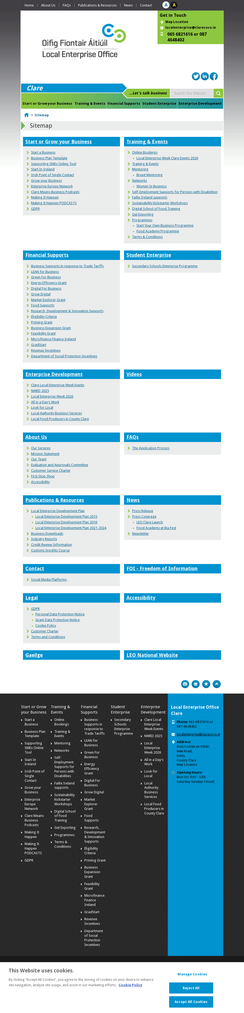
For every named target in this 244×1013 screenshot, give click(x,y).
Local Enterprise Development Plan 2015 (66, 516)
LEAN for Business (45, 272)
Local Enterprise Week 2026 (52, 396)
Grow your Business (46, 181)
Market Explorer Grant (48, 300)
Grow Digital (41, 294)
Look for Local (42, 407)
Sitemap (42, 115)
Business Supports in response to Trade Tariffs (67, 266)
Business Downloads (47, 534)
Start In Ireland (43, 169)
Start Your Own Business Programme (164, 225)
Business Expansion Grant (51, 328)
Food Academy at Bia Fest (156, 528)
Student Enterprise (159, 103)
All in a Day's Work (45, 402)
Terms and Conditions (48, 637)
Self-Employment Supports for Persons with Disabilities (175, 192)
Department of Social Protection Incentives (64, 356)
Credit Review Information (51, 545)
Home (29, 5)
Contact (146, 5)
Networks (139, 181)
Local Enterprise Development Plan (58, 511)
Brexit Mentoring (149, 175)
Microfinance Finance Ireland (53, 339)
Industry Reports (44, 539)
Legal (31, 597)
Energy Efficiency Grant (48, 283)
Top (217, 684)
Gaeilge (34, 655)
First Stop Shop (43, 476)
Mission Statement (45, 454)
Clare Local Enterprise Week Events (57, 385)
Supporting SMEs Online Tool (53, 164)
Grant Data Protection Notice (57, 620)
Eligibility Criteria (44, 317)
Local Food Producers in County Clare (60, 419)
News (128, 5)
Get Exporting (142, 214)
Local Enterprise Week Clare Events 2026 (167, 158)
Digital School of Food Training (156, 209)
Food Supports (42, 305)
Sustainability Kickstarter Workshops (160, 203)
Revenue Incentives (46, 350)
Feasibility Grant (43, 333)
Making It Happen (45, 197)
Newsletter (140, 534)
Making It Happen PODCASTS (54, 203)
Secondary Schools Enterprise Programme (165, 266)
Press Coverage (144, 516)
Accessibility (40, 482)
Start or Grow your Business (47, 103)
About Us (48, 5)
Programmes (142, 220)
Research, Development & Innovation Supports (67, 311)
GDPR (35, 209)
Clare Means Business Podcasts (55, 192)
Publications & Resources (97, 5)
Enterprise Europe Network (52, 186)
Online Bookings (145, 152)
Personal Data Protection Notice (60, 614)
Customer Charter (45, 631)
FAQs (67, 5)
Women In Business (151, 186)
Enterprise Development (200, 103)
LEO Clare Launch (149, 522)
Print (185, 684)
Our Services (41, 448)
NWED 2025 (40, 391)
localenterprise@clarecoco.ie (190, 27)
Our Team (38, 459)
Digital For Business (46, 288)
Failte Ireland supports (149, 197)
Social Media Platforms (49, 580)
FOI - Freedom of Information (162, 568)
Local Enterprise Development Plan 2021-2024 (70, 528)
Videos (134, 374)
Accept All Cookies (191, 1005)
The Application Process (150, 448)
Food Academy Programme (157, 231)
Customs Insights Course (50, 550)
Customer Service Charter (51, 470)
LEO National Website (152, 655)
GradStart (38, 345)
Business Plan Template (49, 158)
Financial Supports (124, 103)
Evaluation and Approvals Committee (59, 465)
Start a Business (43, 152)
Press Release (142, 511)
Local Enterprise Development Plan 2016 (66, 522)
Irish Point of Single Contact (52, 175)
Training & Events (90, 103)
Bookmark (206, 684)
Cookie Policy (45, 625)
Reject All (191, 991)
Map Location (176, 22)
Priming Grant (41, 322)
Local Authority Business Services (56, 413)
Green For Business (46, 277)
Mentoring (140, 169)
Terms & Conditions (147, 237)
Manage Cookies (192, 977)
